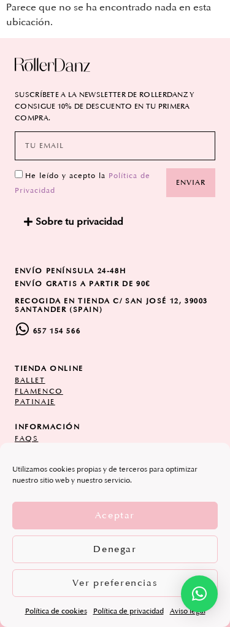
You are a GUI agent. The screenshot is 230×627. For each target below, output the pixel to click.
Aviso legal (187, 611)
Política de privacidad (128, 611)
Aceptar (115, 515)
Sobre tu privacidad (79, 222)
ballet (30, 380)
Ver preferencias (115, 583)
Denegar (114, 549)
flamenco (39, 391)
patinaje (35, 402)
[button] (115, 221)
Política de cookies (56, 611)
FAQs (26, 438)
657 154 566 (57, 331)
